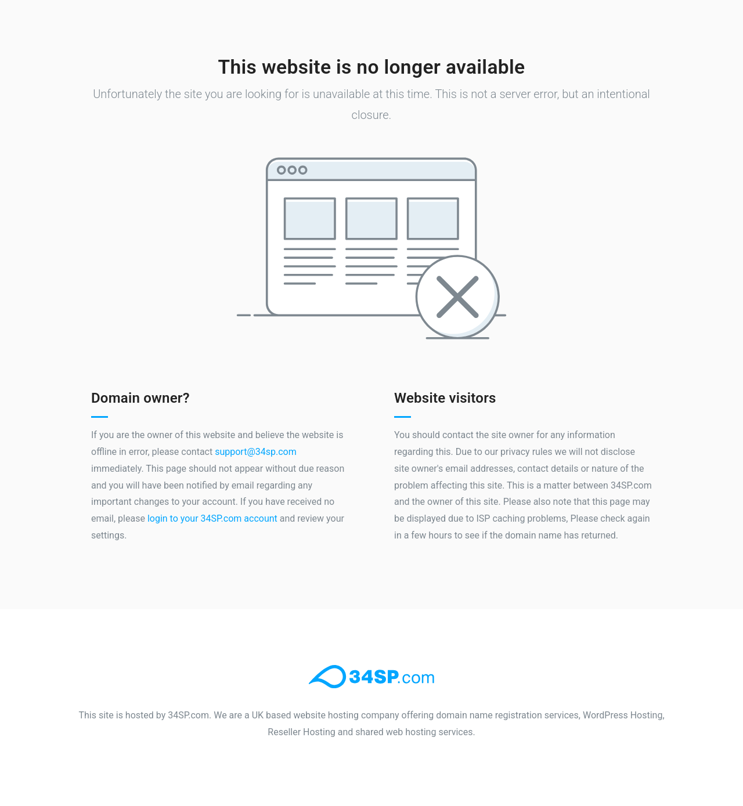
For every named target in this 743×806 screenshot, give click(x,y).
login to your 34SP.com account (212, 518)
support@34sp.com (256, 451)
